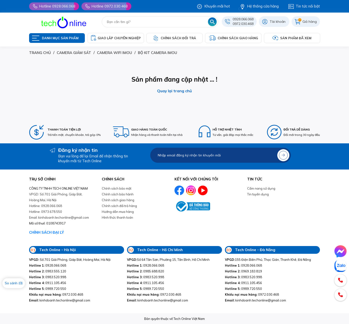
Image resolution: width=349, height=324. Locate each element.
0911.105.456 (47, 283)
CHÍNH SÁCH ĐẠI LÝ (46, 232)
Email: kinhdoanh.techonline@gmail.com (59, 217)
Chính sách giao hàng (118, 200)
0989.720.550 (47, 289)
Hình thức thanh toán (117, 217)
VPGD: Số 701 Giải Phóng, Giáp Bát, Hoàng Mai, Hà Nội (55, 197)
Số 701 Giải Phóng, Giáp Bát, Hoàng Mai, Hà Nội (70, 260)
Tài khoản (278, 21)
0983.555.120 (47, 271)
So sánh (14, 283)
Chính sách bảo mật (116, 188)
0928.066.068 (243, 19)
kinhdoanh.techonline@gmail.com (59, 300)
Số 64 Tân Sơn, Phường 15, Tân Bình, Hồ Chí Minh (168, 260)
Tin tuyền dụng (258, 194)
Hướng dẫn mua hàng (118, 212)
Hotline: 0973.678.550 (45, 212)
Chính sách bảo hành (118, 194)
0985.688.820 (145, 271)
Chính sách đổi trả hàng (119, 206)
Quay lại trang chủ (174, 90)
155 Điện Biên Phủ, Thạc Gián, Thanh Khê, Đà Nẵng (268, 260)
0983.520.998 (47, 277)
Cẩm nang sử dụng (261, 188)
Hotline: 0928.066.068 (45, 206)
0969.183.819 (243, 271)
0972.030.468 (243, 24)
